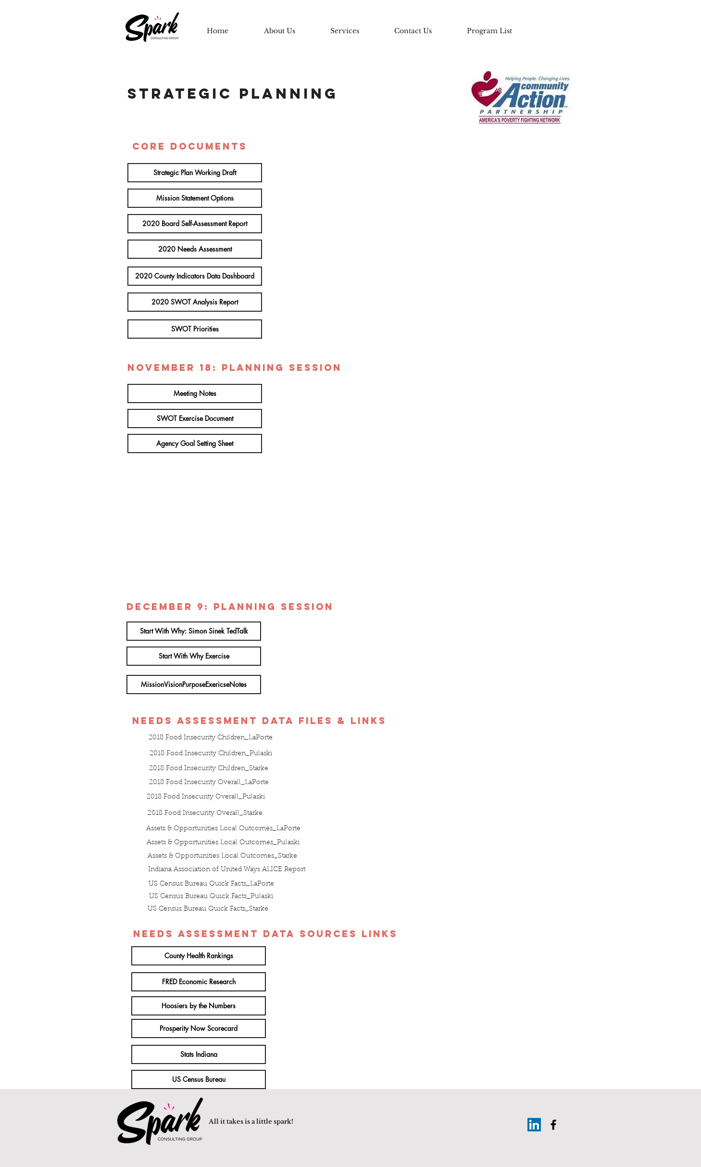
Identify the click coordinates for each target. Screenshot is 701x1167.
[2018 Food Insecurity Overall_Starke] (205, 814)
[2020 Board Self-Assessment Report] (194, 223)
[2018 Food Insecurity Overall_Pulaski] (206, 797)
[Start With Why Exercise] (193, 656)
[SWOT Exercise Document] (194, 418)
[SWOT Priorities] (194, 329)
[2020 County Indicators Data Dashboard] (194, 276)
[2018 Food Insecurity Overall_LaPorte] (209, 783)
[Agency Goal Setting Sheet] (194, 443)
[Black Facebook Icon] (553, 1124)
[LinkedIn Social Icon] (534, 1124)
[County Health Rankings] (198, 955)
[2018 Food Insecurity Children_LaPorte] (210, 738)
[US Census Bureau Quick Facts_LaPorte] (211, 884)
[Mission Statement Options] (194, 198)
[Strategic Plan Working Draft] (194, 172)
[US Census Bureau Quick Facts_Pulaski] (211, 897)
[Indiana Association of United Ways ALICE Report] (226, 870)
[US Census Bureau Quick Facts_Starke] (208, 909)
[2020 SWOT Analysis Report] (194, 302)
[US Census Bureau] (198, 1079)
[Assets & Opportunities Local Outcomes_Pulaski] (223, 843)
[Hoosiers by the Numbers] (198, 1005)
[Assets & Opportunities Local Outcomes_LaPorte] (223, 829)
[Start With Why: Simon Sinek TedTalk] (193, 631)
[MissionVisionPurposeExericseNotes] (193, 684)
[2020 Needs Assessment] (194, 249)
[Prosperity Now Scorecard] (198, 1028)
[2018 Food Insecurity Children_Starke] (209, 769)
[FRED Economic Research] (198, 981)
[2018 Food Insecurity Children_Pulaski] (211, 754)
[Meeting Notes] (194, 393)
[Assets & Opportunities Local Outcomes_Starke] (222, 856)
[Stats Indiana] (198, 1054)
